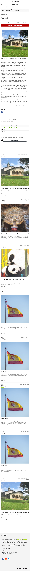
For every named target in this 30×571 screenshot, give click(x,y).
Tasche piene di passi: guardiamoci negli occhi (12, 279)
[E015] (9, 558)
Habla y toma (4, 325)
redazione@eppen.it (9, 553)
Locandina (3, 131)
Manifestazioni (4, 14)
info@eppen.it (9, 552)
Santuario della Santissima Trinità (7, 135)
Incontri (3, 286)
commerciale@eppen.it (10, 554)
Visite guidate (4, 195)
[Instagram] (6, 558)
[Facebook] (2, 111)
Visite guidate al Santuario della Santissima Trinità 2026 (15, 188)
